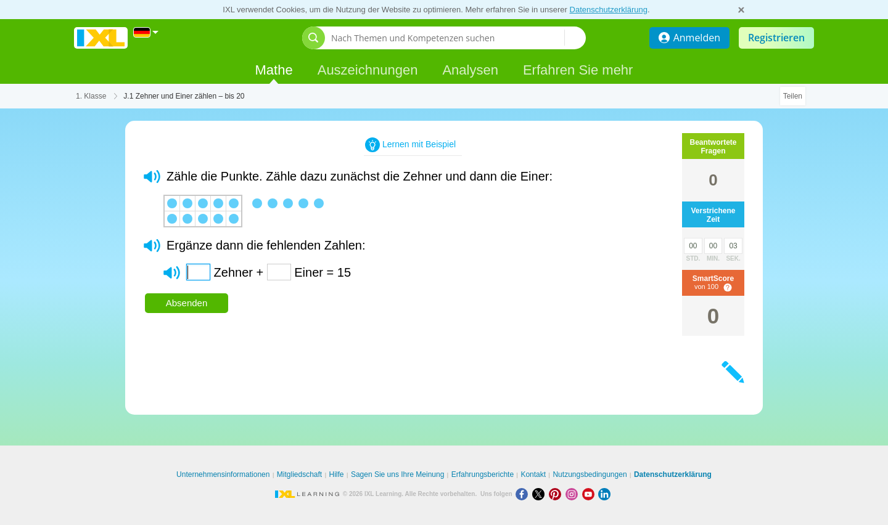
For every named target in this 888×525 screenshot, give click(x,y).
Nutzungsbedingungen (590, 474)
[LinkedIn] (605, 493)
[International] (146, 32)
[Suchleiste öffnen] (313, 37)
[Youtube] (590, 493)
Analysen (470, 70)
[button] (152, 176)
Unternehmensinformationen (222, 474)
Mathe (274, 70)
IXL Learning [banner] (101, 38)
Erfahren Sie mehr (578, 70)
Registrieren (776, 37)
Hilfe (336, 474)
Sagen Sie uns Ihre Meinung (397, 474)
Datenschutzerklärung (609, 9)
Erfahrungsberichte (482, 474)
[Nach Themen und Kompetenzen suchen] (447, 38)
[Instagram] (573, 493)
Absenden (187, 303)
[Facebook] (524, 493)
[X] (540, 493)
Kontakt (533, 474)
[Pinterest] (557, 493)
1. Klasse (91, 96)
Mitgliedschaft (299, 474)
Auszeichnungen (368, 70)
